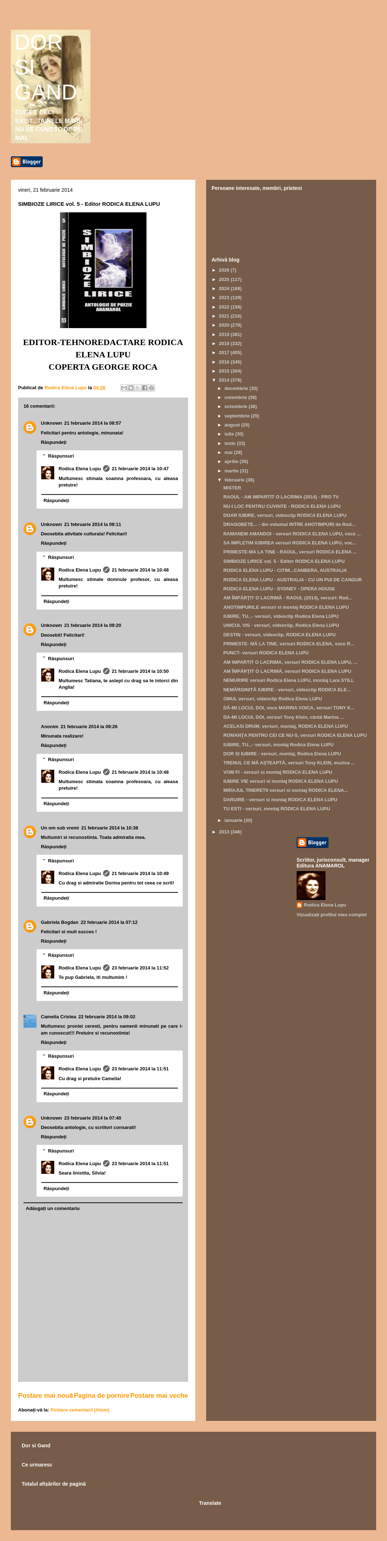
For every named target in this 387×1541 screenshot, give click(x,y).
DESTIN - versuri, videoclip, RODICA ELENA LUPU (279, 634)
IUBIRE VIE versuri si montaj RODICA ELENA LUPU (280, 781)
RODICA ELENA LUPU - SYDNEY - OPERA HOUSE (279, 588)
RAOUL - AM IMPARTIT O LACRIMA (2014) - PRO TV (281, 497)
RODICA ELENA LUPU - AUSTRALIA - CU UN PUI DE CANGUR (292, 579)
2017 (225, 352)
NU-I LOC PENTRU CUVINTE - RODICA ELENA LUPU (281, 506)
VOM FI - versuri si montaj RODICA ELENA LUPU (277, 772)
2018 (225, 343)
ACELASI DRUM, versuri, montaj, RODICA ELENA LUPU (285, 726)
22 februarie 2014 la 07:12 (109, 922)
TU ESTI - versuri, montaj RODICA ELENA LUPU (276, 808)
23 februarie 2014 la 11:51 (140, 1068)
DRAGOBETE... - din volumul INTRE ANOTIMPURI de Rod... (289, 524)
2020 (225, 325)
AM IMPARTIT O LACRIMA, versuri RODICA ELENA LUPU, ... (290, 662)
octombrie (236, 406)
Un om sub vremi (60, 828)
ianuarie (234, 820)
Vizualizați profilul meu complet (332, 914)
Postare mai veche (159, 1395)
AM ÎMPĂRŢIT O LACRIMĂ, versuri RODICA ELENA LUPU (287, 671)
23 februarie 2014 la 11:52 (140, 968)
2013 (225, 832)
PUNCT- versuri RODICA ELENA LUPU (266, 652)
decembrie (237, 388)
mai (229, 452)
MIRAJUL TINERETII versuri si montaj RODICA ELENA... (285, 790)
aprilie (232, 461)
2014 (225, 380)
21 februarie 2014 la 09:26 (89, 726)
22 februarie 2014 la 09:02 (107, 1016)
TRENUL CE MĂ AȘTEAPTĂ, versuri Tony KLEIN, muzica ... (289, 762)
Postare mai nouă (45, 1395)
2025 (225, 279)
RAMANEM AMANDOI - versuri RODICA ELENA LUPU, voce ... (292, 533)
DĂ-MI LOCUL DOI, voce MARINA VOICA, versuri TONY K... (288, 707)
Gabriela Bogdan (59, 922)
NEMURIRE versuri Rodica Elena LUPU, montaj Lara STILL (288, 680)
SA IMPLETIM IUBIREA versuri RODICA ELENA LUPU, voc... (289, 542)
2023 (225, 297)
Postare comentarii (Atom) (80, 1410)
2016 (225, 362)
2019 (225, 334)
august (233, 425)
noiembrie (236, 397)
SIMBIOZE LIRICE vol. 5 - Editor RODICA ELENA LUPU (284, 561)
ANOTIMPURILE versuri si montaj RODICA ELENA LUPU (286, 607)
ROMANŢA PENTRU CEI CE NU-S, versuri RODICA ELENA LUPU (295, 735)
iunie (231, 443)
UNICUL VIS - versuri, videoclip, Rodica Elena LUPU (281, 625)
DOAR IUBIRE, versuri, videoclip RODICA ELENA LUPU (284, 515)
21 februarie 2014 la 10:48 (140, 570)
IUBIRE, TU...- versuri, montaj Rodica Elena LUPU (278, 744)
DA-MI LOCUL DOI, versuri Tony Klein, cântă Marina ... (283, 717)
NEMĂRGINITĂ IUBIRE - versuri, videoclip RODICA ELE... (286, 689)
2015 (225, 371)
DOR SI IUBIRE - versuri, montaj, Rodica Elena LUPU (282, 753)
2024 (225, 288)
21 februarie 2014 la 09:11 (93, 524)
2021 (225, 316)
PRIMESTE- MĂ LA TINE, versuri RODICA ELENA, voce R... (288, 643)
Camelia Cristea (58, 1016)
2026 (225, 270)
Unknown (51, 423)
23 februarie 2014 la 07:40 (93, 1118)
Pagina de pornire (101, 1395)
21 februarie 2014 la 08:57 (93, 423)
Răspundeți (54, 442)
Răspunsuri (61, 456)
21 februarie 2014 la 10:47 (140, 468)
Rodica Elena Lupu (80, 468)
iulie (230, 434)
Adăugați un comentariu (53, 1208)
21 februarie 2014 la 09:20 (93, 625)
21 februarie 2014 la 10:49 (140, 873)
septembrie (238, 416)
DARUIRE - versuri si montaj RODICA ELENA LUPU (280, 799)
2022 (225, 307)
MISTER (232, 488)
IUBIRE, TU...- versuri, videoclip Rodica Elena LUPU (281, 616)
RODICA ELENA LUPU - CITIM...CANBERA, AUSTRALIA (285, 570)
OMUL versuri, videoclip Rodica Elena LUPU (272, 698)
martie (232, 471)
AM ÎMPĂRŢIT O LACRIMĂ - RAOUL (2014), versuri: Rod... (287, 597)
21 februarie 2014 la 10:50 (140, 671)
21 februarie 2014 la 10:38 (109, 828)
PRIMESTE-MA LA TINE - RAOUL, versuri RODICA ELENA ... (290, 552)
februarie (235, 480)
